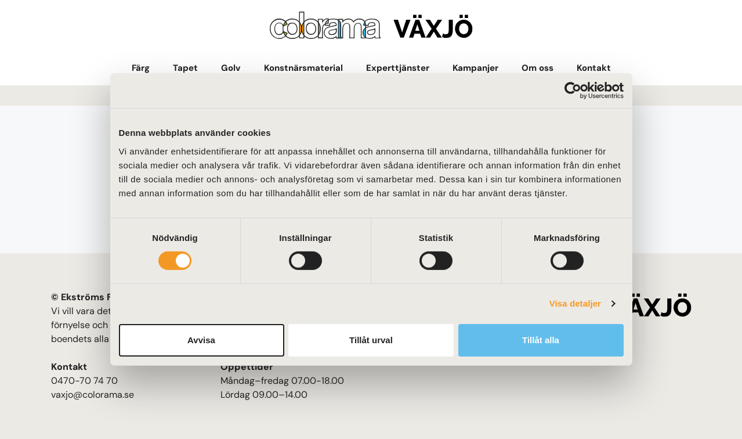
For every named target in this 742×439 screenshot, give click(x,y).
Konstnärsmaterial (303, 68)
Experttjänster (397, 68)
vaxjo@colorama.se (92, 394)
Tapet (185, 68)
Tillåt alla (540, 340)
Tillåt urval (371, 340)
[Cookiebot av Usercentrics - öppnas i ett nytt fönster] (573, 90)
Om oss (537, 68)
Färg (141, 68)
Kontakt (594, 68)
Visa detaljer (575, 303)
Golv (231, 68)
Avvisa (201, 340)
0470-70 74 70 (84, 381)
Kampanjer (475, 68)
